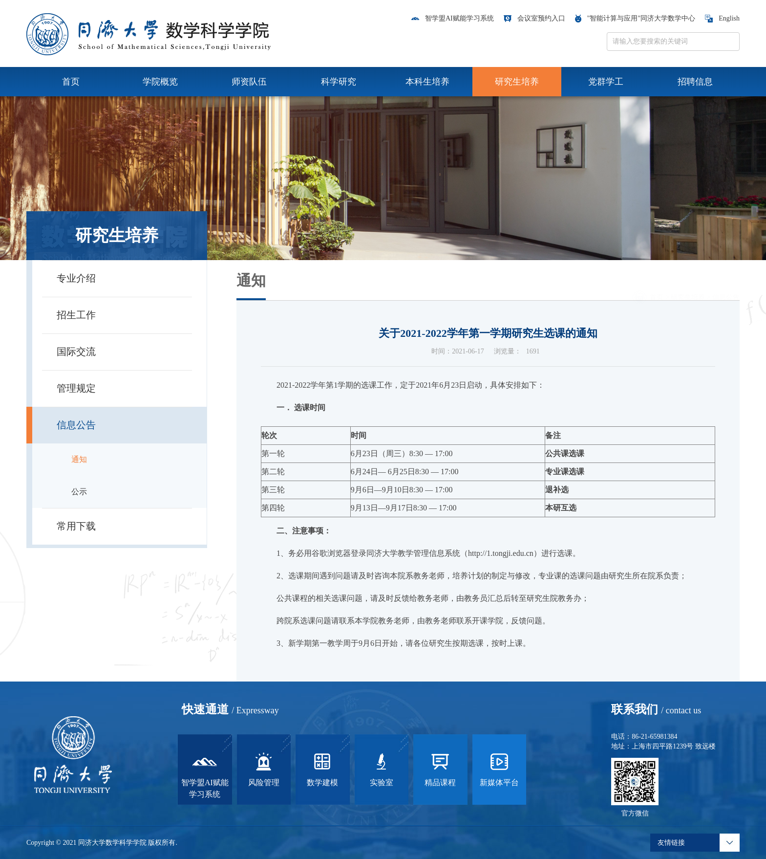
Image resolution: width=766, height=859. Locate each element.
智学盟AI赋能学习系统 (452, 18)
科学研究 (338, 82)
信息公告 (726, 283)
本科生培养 (427, 82)
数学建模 (322, 768)
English (722, 18)
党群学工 (605, 82)
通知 (79, 459)
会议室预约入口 (534, 18)
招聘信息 (695, 82)
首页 (71, 82)
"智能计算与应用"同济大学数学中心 (635, 18)
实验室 (381, 768)
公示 (79, 491)
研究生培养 (517, 82)
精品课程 (440, 768)
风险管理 (263, 768)
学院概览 (160, 82)
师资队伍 (249, 82)
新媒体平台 (499, 768)
